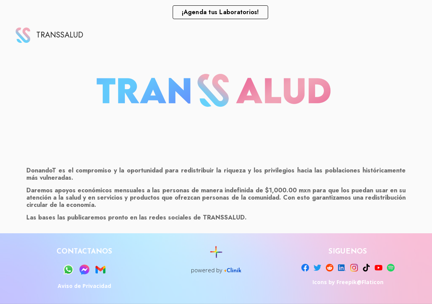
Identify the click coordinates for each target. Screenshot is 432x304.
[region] (216, 12)
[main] (216, 194)
